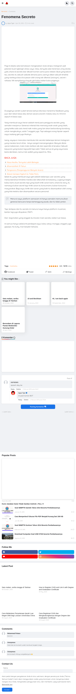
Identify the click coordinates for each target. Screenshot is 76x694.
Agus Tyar (22, 393)
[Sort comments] (69, 378)
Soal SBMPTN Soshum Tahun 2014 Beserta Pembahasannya (38, 525)
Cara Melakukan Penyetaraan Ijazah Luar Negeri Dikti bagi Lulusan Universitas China (18, 614)
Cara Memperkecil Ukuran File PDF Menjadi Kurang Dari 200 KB (39, 516)
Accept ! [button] (7, 690)
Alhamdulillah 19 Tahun (16, 166)
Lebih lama (69, 412)
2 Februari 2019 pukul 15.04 (38, 400)
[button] (3, 3)
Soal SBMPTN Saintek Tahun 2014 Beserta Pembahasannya (37, 508)
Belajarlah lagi (7, 684)
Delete (18, 389)
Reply (12, 389)
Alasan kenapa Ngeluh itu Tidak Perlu (23, 174)
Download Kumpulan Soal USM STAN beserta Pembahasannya (38, 534)
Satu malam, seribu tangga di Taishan (11, 300)
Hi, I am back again (60, 299)
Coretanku (12, 11)
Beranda (4, 11)
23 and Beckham (34, 299)
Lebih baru (7, 412)
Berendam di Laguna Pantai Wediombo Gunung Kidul (11, 325)
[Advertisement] (19, 432)
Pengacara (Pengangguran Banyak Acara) (25, 170)
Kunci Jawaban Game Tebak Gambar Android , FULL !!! (23, 504)
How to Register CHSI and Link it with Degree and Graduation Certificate (56, 588)
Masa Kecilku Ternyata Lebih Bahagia (23, 162)
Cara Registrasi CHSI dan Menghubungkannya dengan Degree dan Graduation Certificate (54, 615)
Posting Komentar (38, 407)
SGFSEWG (14, 382)
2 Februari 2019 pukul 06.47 (30, 389)
